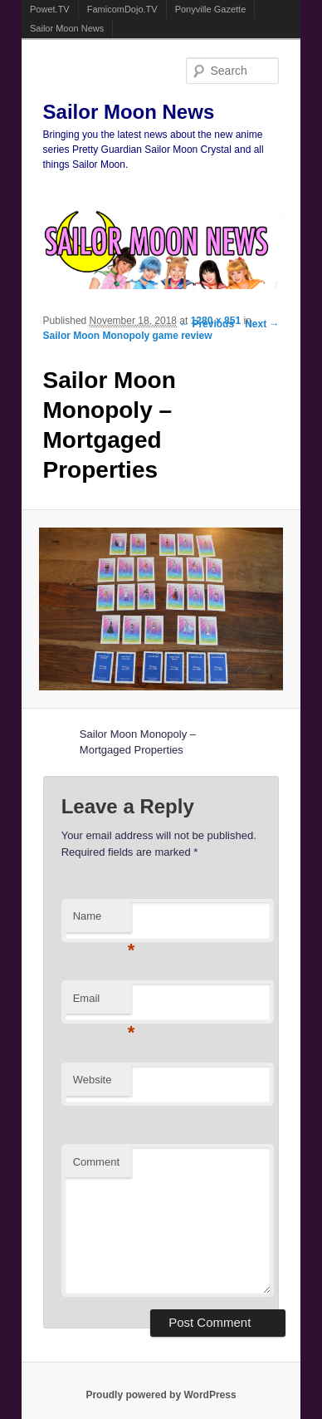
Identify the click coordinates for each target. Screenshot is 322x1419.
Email (102, 1003)
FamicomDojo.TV (122, 9)
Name (102, 921)
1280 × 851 (216, 321)
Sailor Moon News (67, 28)
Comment (96, 1162)
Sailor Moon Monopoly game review (127, 335)
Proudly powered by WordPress (160, 1395)
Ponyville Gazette (210, 9)
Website (92, 1079)
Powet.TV (50, 9)
